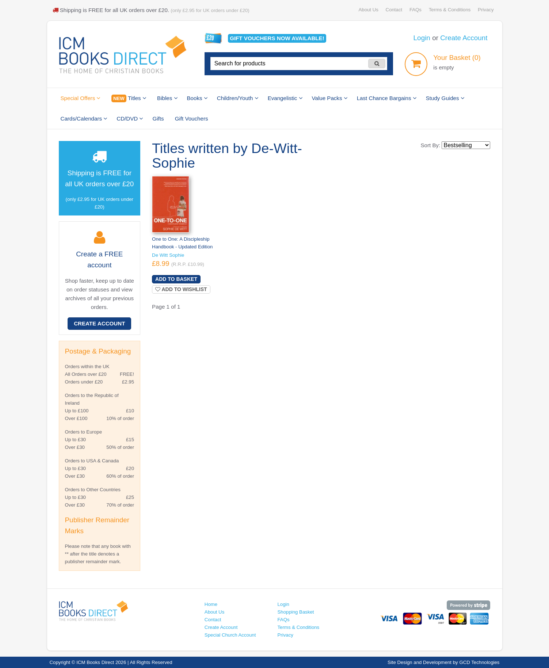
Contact (394, 9)
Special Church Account (230, 635)
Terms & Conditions (450, 9)
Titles (128, 98)
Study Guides (445, 98)
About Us (368, 9)
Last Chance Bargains (386, 98)
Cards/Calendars (84, 118)
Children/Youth (237, 98)
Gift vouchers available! (277, 38)
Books (197, 98)
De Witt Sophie (168, 255)
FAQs (415, 9)
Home (211, 604)
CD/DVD (130, 118)
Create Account (463, 38)
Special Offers (80, 98)
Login (421, 38)
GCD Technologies (479, 662)
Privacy (485, 9)
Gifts (158, 118)
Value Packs (329, 98)
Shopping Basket (295, 612)
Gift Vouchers (191, 118)
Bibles (167, 98)
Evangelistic (285, 98)
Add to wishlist (181, 289)
